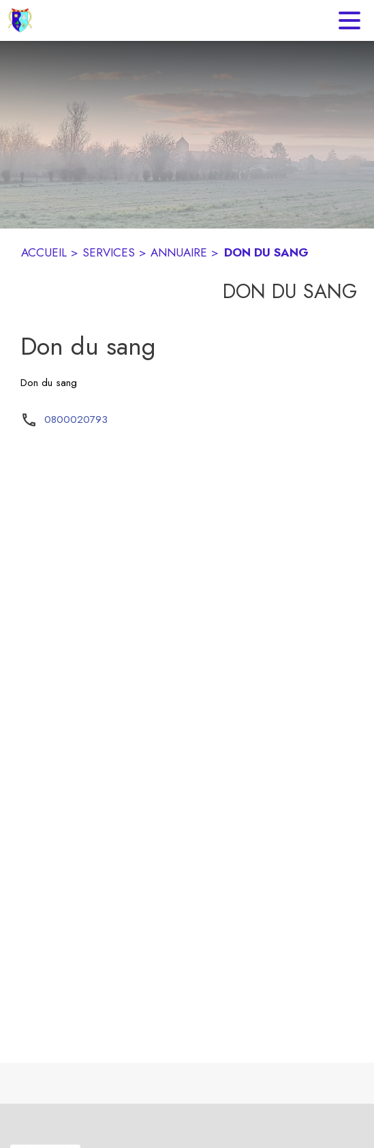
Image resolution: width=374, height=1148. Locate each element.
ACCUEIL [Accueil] (44, 252)
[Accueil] (20, 20)
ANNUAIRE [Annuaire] (179, 252)
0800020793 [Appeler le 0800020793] (76, 419)
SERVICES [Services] (108, 252)
